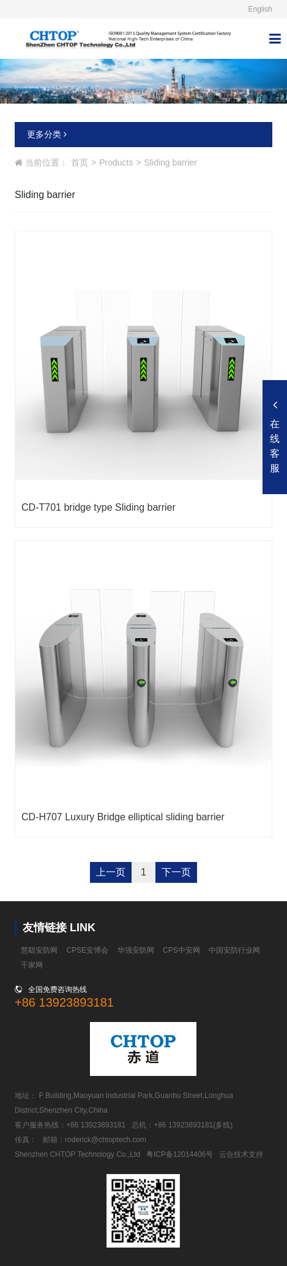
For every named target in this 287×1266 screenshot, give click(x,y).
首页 (79, 162)
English (260, 9)
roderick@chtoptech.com (105, 1139)
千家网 (32, 965)
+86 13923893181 (64, 1002)
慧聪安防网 (39, 950)
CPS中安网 (181, 950)
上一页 (110, 872)
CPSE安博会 (88, 950)
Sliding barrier (170, 162)
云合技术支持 (241, 1154)
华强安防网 (135, 950)
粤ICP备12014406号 (179, 1154)
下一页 (176, 872)
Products (116, 162)
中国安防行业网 (234, 950)
